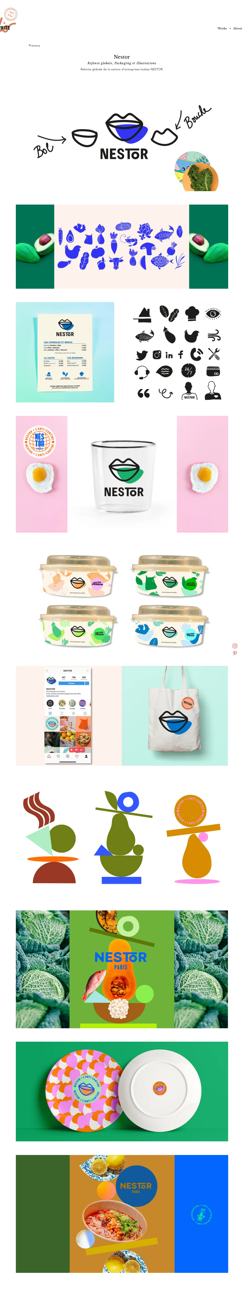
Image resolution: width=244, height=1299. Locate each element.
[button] (230, 28)
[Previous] (35, 45)
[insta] (235, 646)
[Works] (222, 28)
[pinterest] (235, 653)
